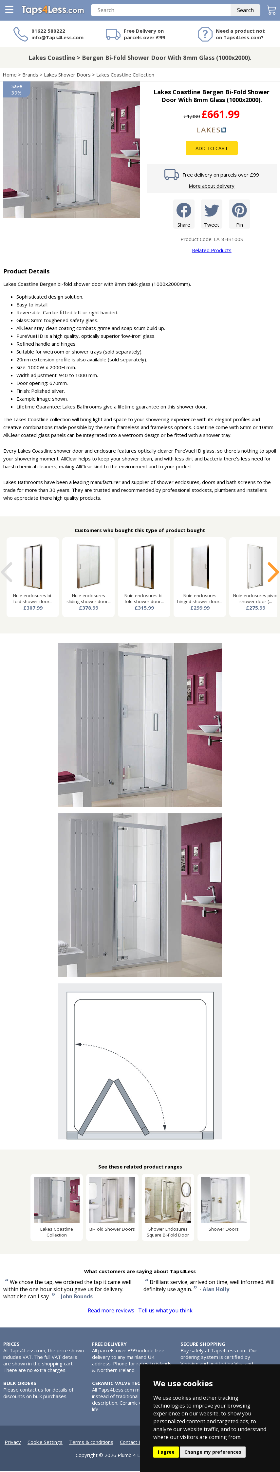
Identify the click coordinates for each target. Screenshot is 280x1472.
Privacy (13, 1442)
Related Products (212, 251)
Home (10, 75)
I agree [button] (166, 1452)
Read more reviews (111, 1311)
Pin (239, 214)
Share (184, 214)
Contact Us (132, 1442)
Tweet (211, 214)
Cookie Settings (45, 1442)
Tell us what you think (165, 1311)
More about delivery (211, 186)
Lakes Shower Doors (67, 75)
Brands (30, 75)
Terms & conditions (91, 1442)
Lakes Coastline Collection (125, 75)
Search (245, 10)
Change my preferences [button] (212, 1452)
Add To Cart (212, 149)
